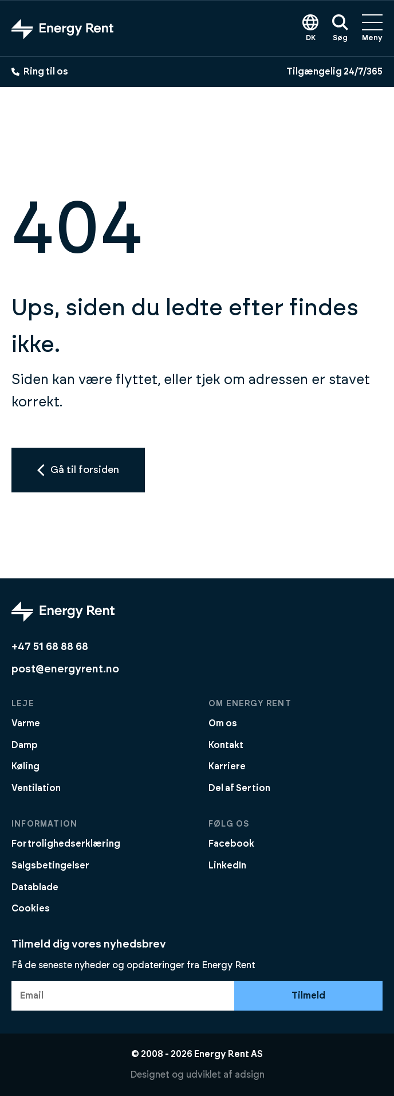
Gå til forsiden (78, 470)
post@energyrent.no (65, 669)
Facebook (231, 843)
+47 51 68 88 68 (49, 646)
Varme (25, 723)
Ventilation (36, 788)
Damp (24, 745)
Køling (25, 766)
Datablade (34, 887)
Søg (340, 28)
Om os (222, 723)
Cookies (30, 908)
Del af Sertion (239, 788)
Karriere (227, 766)
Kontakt (225, 745)
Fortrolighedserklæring (65, 843)
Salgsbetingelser (50, 865)
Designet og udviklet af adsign (197, 1074)
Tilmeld (308, 995)
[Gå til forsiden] (62, 28)
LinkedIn (227, 865)
